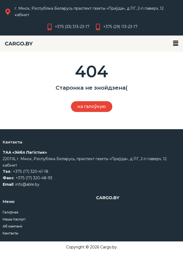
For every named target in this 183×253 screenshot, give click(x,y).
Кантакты (10, 233)
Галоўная (10, 212)
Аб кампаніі (12, 226)
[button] (175, 43)
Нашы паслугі (14, 219)
